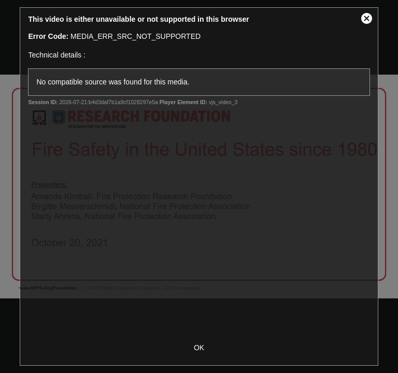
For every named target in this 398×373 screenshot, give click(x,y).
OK (199, 347)
